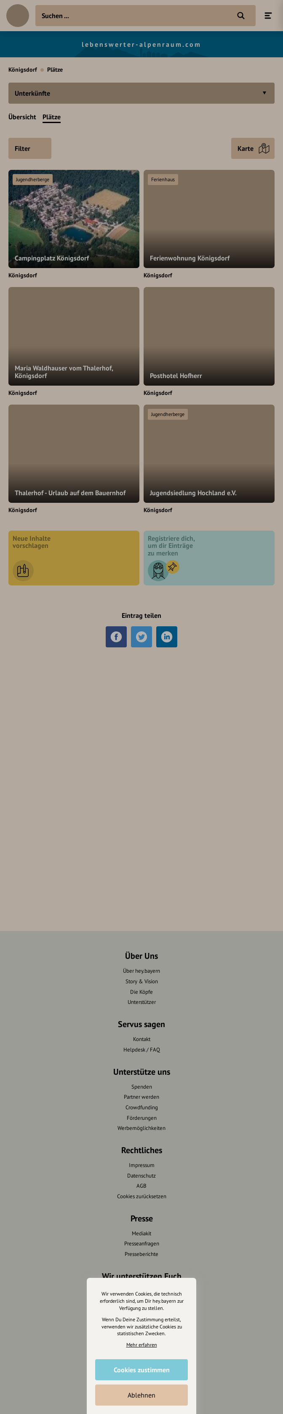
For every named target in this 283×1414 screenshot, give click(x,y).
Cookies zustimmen (142, 1370)
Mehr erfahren (141, 1345)
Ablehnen (141, 1395)
